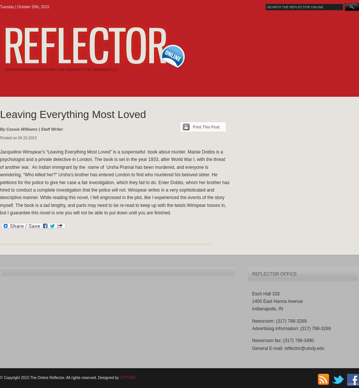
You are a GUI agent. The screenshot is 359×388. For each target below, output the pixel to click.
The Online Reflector (112, 47)
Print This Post (206, 127)
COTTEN (127, 378)
